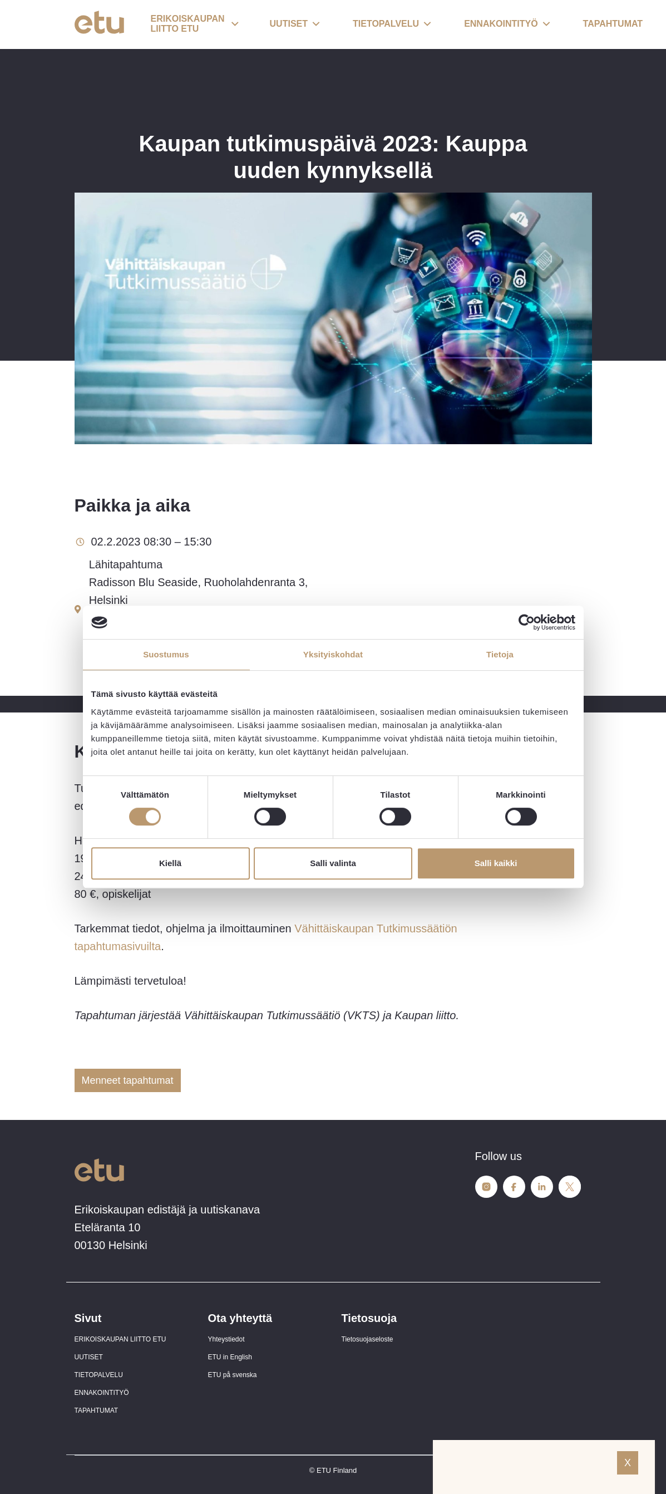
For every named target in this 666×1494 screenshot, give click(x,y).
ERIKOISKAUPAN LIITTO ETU (120, 1339)
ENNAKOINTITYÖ (102, 1393)
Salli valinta (333, 863)
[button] (194, 24)
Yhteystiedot (226, 1339)
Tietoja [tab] (500, 654)
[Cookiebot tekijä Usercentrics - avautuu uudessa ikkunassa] (526, 622)
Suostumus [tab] (166, 654)
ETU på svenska (232, 1375)
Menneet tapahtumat (128, 1080)
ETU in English (230, 1357)
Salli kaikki (496, 863)
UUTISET (89, 1357)
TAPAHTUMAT (97, 1410)
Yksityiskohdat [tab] (333, 654)
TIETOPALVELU (99, 1375)
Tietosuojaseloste (367, 1339)
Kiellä (170, 863)
